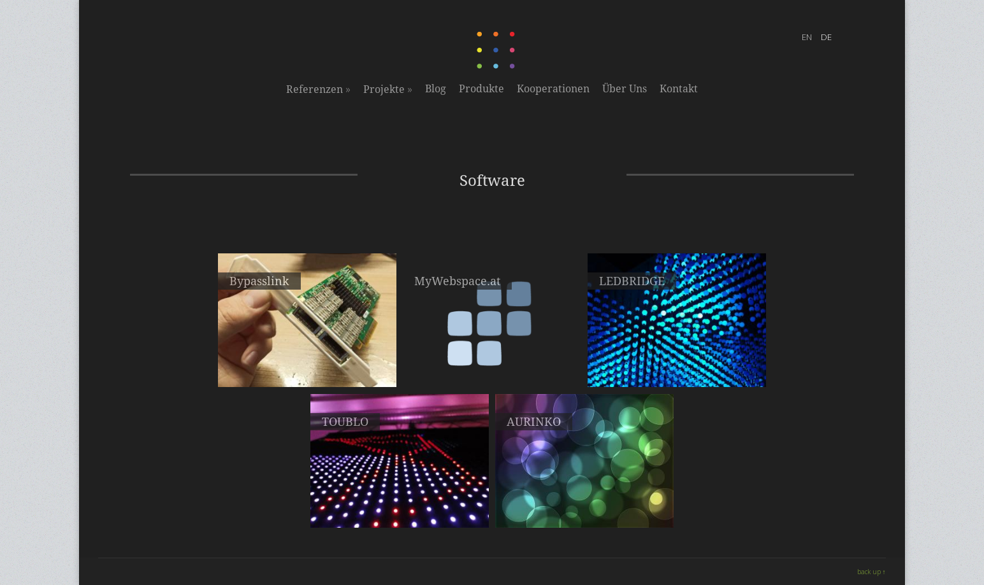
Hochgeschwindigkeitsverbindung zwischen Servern (307, 367)
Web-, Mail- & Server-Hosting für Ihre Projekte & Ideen (492, 367)
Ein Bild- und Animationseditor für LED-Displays (400, 507)
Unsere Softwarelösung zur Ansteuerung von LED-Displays (677, 367)
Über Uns (624, 89)
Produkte (481, 89)
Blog (435, 89)
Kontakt (679, 89)
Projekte (387, 89)
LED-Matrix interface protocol (585, 501)
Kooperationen (553, 89)
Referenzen (318, 89)
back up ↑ (871, 571)
